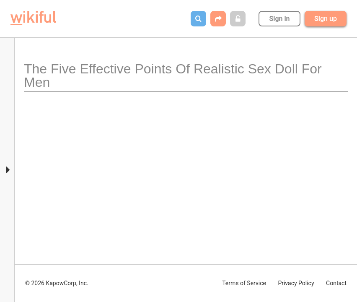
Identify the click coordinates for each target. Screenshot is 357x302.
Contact (336, 283)
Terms (244, 283)
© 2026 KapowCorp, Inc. (56, 283)
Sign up (325, 19)
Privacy (296, 283)
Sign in (279, 19)
